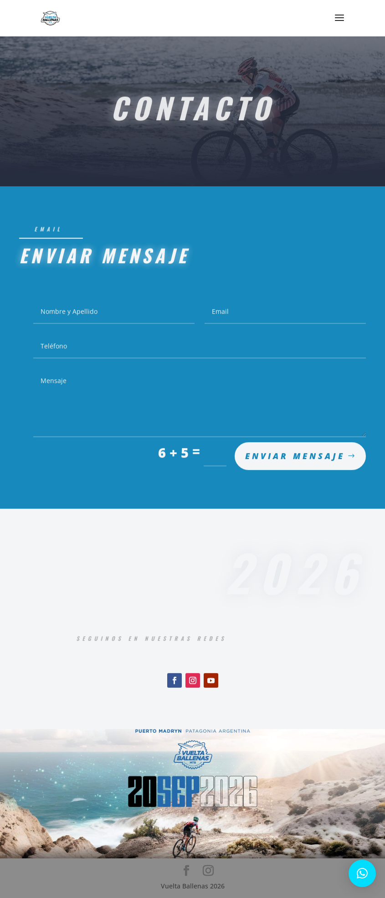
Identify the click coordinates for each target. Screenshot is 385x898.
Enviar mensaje (295, 460)
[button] (362, 873)
